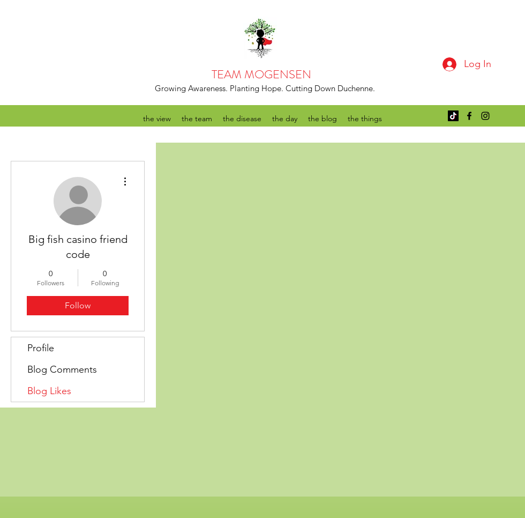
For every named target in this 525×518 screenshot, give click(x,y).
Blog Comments (62, 369)
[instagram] (485, 115)
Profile (40, 348)
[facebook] (469, 115)
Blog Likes (49, 391)
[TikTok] (453, 115)
